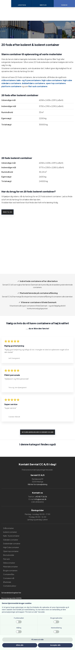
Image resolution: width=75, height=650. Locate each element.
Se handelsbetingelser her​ (11, 593)
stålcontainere (8, 80)
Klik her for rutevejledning (37, 484)
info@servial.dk (40, 499)
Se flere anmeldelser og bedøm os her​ (37, 432)
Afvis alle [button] (19, 645)
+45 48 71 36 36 (41, 496)
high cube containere (52, 80)
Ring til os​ (7, 212)
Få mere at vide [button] (38, 639)
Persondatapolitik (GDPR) (11, 598)
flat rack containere (37, 86)
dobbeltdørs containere (33, 83)
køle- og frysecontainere (29, 80)
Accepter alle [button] (55, 645)
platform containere (11, 86)
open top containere (56, 83)
